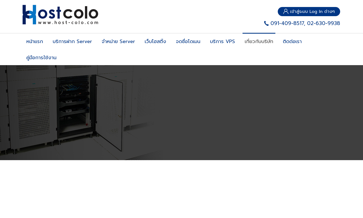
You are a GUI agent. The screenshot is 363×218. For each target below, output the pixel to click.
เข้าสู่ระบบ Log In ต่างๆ (309, 11)
